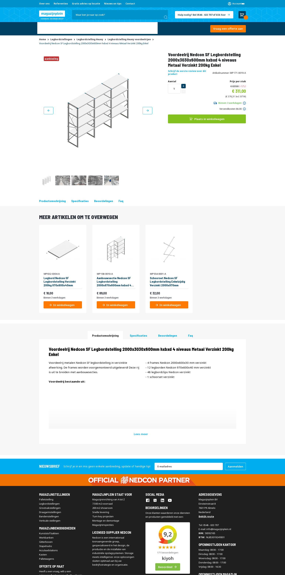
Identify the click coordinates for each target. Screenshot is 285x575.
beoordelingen (103, 199)
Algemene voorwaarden (52, 570)
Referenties (61, 3)
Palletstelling (46, 445)
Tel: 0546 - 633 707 (209, 471)
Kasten (43, 500)
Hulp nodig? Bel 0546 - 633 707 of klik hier (202, 14)
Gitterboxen (46, 487)
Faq (121, 199)
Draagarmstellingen (50, 458)
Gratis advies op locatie (86, 3)
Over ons (44, 3)
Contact (130, 3)
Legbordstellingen (49, 449)
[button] (236, 3)
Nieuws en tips (112, 3)
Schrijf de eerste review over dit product (187, 71)
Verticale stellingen (49, 466)
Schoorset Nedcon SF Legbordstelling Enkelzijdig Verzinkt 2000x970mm (167, 280)
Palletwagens (46, 504)
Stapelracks (45, 492)
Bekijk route (206, 462)
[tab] (105, 333)
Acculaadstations (48, 496)
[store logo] (52, 15)
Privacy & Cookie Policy (107, 570)
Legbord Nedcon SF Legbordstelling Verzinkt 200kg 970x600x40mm (60, 280)
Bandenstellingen (49, 462)
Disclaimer (85, 570)
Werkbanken (46, 483)
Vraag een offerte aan (228, 28)
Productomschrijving (52, 199)
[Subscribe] (235, 412)
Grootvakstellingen (50, 454)
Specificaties (80, 199)
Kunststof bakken (49, 479)
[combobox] (120, 15)
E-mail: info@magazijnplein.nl (215, 475)
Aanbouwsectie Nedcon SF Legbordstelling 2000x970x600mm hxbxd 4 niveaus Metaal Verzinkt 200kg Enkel (114, 280)
